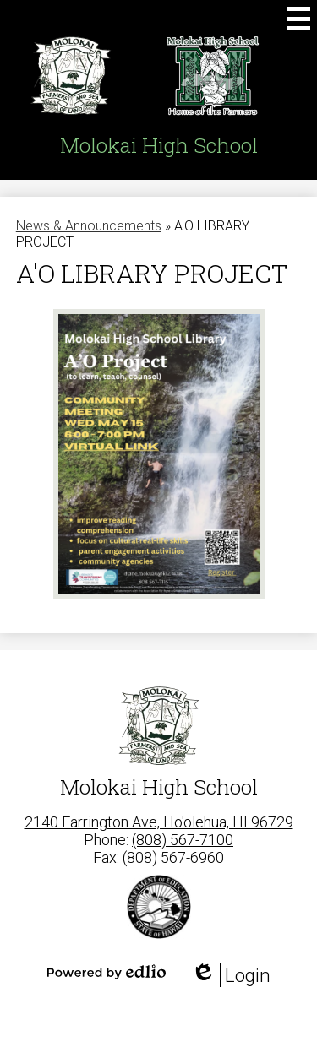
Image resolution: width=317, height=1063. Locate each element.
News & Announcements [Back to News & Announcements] (88, 226)
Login (231, 975)
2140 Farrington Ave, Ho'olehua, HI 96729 (159, 822)
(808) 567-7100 (182, 840)
